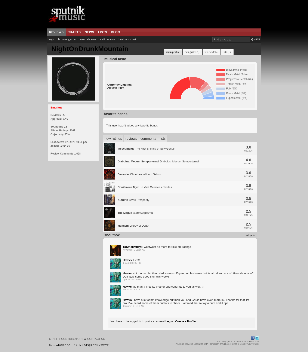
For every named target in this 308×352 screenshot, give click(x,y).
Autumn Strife (115, 87)
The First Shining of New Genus (146, 148)
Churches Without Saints (139, 174)
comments (148, 138)
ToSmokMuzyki (133, 246)
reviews (56, 32)
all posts (251, 235)
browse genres (67, 39)
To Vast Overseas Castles (145, 187)
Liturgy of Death (133, 225)
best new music (127, 39)
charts (74, 32)
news (89, 32)
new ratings (113, 138)
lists (102, 32)
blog (115, 32)
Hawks (127, 260)
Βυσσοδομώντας (136, 212)
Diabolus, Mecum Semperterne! (158, 161)
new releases (88, 39)
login (52, 39)
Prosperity (133, 200)
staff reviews (107, 39)
